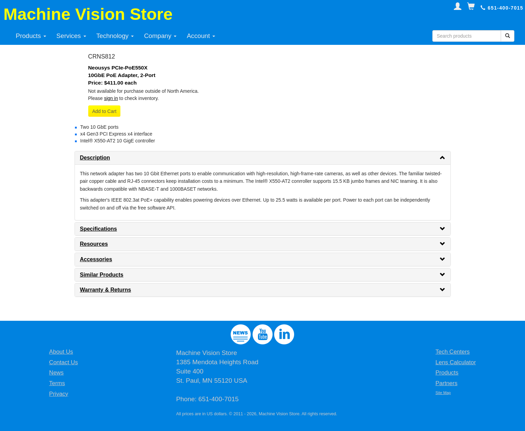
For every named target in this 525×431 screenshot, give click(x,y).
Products (31, 35)
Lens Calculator (455, 362)
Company (160, 35)
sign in (111, 98)
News (56, 372)
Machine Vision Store (88, 14)
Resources (94, 244)
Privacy (58, 394)
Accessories (96, 259)
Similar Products (101, 275)
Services (71, 35)
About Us (61, 351)
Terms (57, 383)
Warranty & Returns (105, 290)
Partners (446, 383)
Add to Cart (104, 111)
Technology (115, 35)
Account (201, 35)
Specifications (98, 229)
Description (95, 158)
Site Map (443, 393)
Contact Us (63, 362)
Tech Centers (452, 351)
